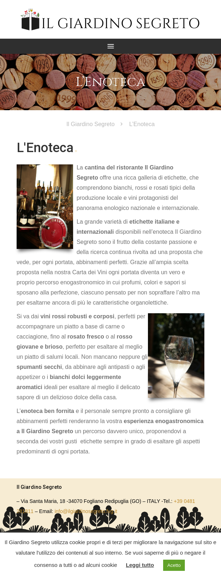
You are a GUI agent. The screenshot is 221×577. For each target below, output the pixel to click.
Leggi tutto (140, 565)
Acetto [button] (174, 565)
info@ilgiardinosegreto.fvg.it (86, 511)
